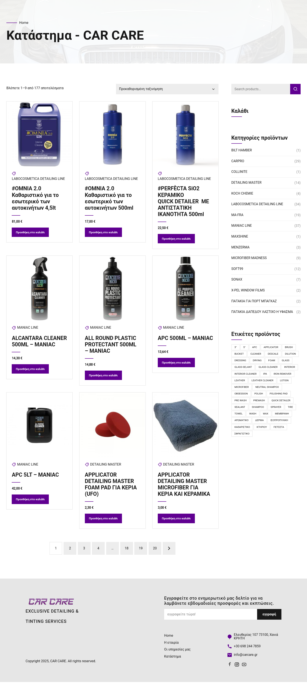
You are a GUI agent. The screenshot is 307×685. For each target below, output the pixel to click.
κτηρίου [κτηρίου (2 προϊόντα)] (240, 436)
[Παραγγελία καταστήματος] (167, 89)
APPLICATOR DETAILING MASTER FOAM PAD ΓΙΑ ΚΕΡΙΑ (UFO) (111, 486)
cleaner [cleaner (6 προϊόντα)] (256, 354)
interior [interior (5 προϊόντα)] (240, 374)
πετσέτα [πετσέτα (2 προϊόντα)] (257, 436)
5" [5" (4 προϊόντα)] (245, 347)
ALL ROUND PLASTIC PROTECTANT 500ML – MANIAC (110, 345)
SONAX (237, 280)
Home (23, 23)
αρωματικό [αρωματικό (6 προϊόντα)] (275, 422)
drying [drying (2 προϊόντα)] (275, 361)
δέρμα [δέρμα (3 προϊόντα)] (239, 429)
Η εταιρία (171, 645)
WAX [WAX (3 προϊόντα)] (237, 422)
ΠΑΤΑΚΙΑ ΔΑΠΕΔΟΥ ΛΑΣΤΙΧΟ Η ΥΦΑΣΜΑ (263, 312)
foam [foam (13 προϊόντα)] (290, 361)
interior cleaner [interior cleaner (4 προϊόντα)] (263, 374)
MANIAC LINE (27, 329)
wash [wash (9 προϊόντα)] (283, 415)
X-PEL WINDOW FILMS (248, 291)
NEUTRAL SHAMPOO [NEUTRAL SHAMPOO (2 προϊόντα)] (247, 395)
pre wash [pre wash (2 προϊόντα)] (266, 402)
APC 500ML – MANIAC (174, 342)
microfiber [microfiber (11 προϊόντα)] (286, 388)
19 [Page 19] (141, 551)
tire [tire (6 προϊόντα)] (255, 415)
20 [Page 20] (155, 551)
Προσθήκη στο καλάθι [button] (31, 233)
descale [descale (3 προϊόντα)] (274, 354)
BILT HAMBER (241, 151)
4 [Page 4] (98, 551)
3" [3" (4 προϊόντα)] (236, 347)
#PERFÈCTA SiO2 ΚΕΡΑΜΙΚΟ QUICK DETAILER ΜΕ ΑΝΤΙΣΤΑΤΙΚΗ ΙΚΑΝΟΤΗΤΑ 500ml (183, 202)
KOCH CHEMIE (242, 194)
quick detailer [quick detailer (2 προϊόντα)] (244, 408)
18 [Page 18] (127, 551)
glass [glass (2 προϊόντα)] (238, 368)
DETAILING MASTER (105, 466)
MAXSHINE (239, 237)
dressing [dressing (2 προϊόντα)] (258, 361)
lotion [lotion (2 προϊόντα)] (268, 388)
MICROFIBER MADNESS (249, 258)
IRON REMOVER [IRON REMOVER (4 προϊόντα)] (244, 381)
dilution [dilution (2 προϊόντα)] (240, 361)
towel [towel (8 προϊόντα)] (268, 415)
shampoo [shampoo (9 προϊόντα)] (285, 408)
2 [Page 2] (70, 551)
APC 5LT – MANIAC (35, 477)
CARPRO (238, 161)
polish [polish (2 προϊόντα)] (290, 395)
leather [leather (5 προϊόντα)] (264, 381)
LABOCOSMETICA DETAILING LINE (38, 179)
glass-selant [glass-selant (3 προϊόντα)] (258, 368)
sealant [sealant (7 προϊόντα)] (266, 408)
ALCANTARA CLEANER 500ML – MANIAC (35, 345)
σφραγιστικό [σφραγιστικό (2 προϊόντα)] (277, 436)
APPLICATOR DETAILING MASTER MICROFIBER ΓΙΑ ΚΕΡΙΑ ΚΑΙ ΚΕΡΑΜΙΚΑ (184, 486)
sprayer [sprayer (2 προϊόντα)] (240, 415)
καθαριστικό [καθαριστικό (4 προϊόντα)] (283, 429)
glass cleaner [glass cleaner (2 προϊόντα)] (284, 368)
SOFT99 (237, 269)
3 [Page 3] (84, 551)
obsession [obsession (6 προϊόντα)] (272, 395)
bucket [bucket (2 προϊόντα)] (239, 354)
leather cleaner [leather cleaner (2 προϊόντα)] (246, 388)
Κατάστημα (172, 659)
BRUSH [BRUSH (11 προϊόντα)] (290, 347)
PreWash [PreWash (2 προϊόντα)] (285, 402)
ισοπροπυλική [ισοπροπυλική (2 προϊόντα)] (259, 429)
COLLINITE (239, 172)
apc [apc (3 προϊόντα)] (255, 347)
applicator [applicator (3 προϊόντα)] (271, 347)
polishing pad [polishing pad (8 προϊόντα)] (244, 402)
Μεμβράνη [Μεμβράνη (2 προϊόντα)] (254, 422)
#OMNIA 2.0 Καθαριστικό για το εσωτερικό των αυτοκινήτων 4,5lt (35, 198)
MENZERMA (240, 248)
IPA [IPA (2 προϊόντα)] (284, 374)
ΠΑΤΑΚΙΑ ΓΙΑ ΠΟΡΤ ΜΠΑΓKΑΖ (254, 302)
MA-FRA (237, 215)
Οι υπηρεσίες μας (177, 652)
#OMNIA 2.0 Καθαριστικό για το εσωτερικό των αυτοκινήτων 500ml (109, 198)
